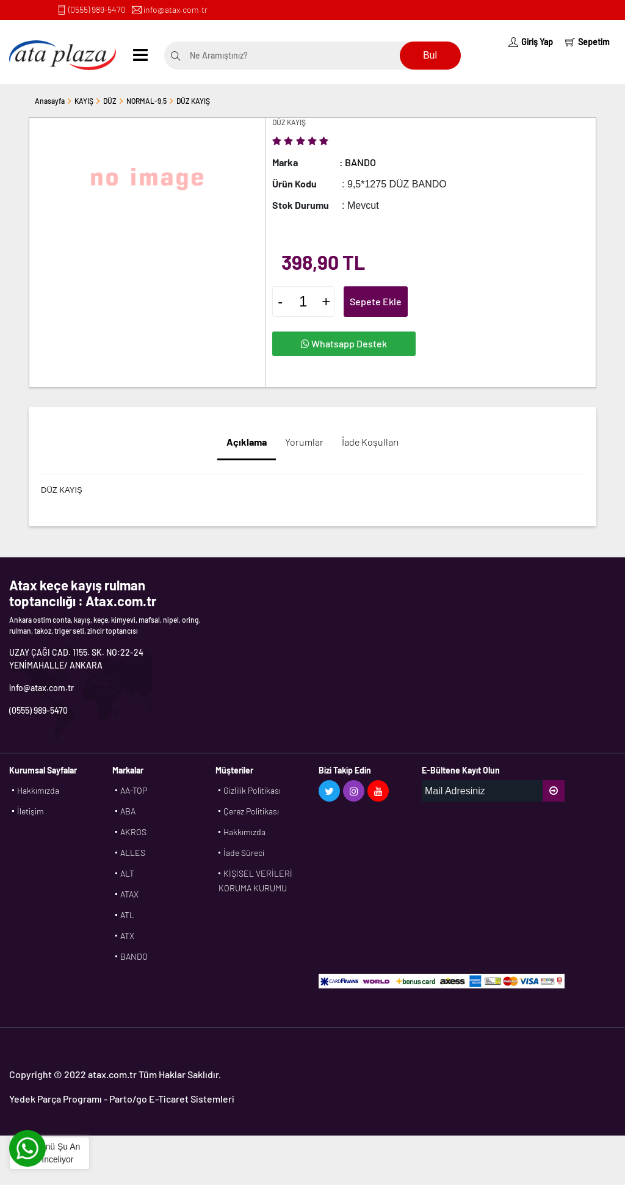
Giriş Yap (530, 42)
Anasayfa (50, 100)
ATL (127, 915)
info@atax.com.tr (175, 9)
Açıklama (246, 442)
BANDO (134, 956)
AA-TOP (133, 790)
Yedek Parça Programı (55, 1098)
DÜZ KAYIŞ (193, 100)
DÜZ (110, 100)
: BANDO (357, 162)
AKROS (133, 832)
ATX (127, 935)
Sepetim (587, 42)
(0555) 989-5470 (97, 9)
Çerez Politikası (251, 811)
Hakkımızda (38, 790)
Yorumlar (304, 442)
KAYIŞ (83, 100)
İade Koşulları (370, 442)
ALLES (132, 852)
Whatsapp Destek (344, 343)
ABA (127, 811)
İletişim (30, 811)
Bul (430, 55)
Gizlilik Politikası (252, 790)
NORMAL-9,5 (146, 100)
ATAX (129, 894)
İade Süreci (243, 852)
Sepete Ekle (376, 301)
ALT (127, 873)
